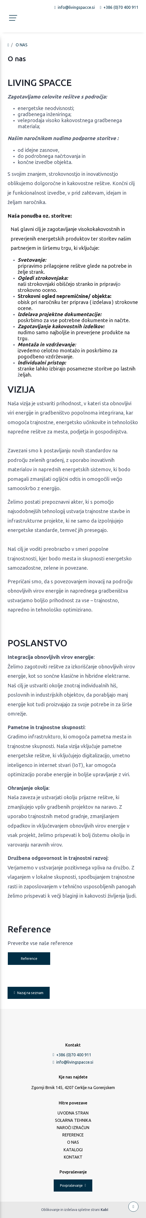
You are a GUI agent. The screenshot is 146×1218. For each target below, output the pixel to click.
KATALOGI (73, 1149)
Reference (29, 959)
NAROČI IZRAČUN (73, 1127)
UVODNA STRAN (73, 1113)
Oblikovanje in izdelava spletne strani (74, 1210)
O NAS (21, 45)
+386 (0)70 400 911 (72, 1055)
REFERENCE (73, 1135)
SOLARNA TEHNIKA (73, 1120)
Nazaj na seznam (28, 993)
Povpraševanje (73, 1185)
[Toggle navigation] (12, 21)
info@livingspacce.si (73, 1062)
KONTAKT (73, 1157)
